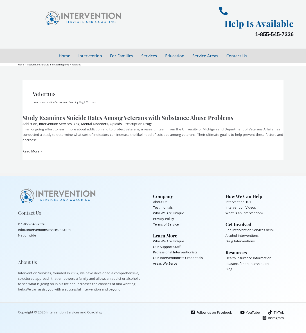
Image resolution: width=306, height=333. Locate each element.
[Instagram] (273, 317)
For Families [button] (121, 55)
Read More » (32, 151)
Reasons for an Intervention (247, 261)
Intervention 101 (238, 201)
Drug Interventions (240, 239)
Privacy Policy (163, 217)
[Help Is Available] (223, 11)
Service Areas (205, 55)
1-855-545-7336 (274, 34)
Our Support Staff (167, 245)
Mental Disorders (95, 123)
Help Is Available (258, 23)
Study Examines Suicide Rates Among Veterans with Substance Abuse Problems (128, 117)
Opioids (116, 123)
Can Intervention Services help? (249, 228)
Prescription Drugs (138, 123)
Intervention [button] (90, 55)
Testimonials (163, 206)
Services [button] (149, 55)
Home (64, 55)
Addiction (29, 123)
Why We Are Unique (168, 212)
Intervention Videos (240, 206)
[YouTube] (250, 311)
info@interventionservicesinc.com (44, 228)
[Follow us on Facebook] (211, 311)
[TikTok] (276, 311)
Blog (228, 267)
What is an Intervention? (244, 212)
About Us (160, 201)
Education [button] (174, 55)
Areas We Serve (165, 261)
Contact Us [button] (236, 55)
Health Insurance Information (248, 256)
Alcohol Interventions (242, 234)
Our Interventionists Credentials (178, 255)
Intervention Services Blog (59, 123)
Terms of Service (166, 223)
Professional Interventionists (175, 250)
